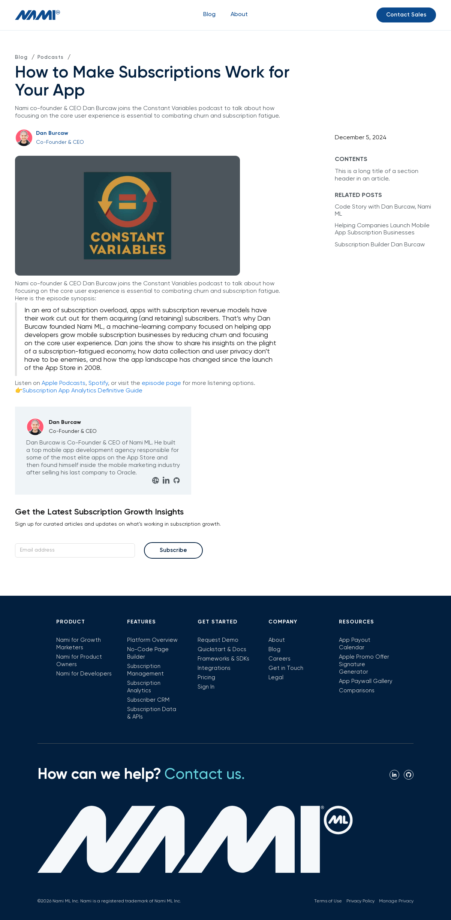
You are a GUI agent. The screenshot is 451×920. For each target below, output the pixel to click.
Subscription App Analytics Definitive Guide (82, 391)
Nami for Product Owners (79, 660)
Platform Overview (152, 640)
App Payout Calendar (354, 643)
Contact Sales (406, 15)
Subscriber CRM (148, 700)
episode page (161, 383)
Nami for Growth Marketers (78, 643)
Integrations (214, 668)
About (276, 640)
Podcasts (50, 57)
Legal (275, 677)
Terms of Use (328, 901)
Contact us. (204, 774)
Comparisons (357, 690)
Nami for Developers (84, 674)
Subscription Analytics (143, 686)
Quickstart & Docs (222, 649)
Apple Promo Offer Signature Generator (364, 664)
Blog (209, 15)
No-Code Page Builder (148, 653)
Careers (279, 659)
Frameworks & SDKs (223, 659)
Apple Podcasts (63, 383)
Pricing (206, 677)
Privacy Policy (360, 901)
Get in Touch (285, 668)
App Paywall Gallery (366, 681)
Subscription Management (145, 670)
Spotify (98, 383)
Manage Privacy (396, 901)
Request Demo (218, 640)
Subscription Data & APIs (151, 713)
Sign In (206, 687)
